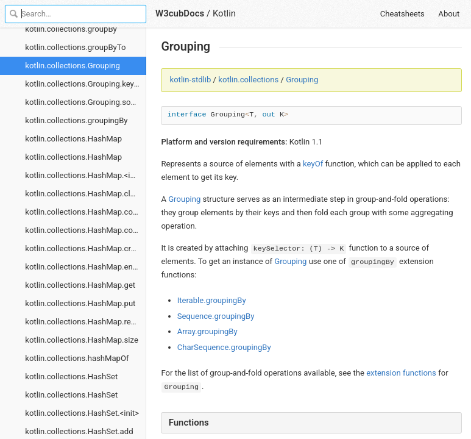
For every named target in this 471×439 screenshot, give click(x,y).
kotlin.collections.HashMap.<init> (84, 175)
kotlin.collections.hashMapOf (77, 358)
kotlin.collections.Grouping (72, 65)
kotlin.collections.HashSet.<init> (82, 413)
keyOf (313, 163)
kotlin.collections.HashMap (73, 138)
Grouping (302, 79)
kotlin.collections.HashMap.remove (85, 321)
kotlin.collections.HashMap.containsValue (85, 230)
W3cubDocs (179, 13)
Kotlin (224, 13)
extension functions (401, 372)
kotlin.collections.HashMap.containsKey (85, 211)
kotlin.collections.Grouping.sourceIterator (85, 102)
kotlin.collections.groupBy (71, 29)
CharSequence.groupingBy (224, 347)
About (448, 13)
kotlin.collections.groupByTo (75, 47)
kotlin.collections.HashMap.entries (85, 266)
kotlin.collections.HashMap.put (80, 303)
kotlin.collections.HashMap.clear (83, 193)
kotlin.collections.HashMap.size (81, 339)
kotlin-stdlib (190, 79)
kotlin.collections (248, 79)
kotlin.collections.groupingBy (76, 120)
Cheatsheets (402, 13)
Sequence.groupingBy (216, 316)
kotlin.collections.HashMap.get (80, 285)
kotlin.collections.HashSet (71, 376)
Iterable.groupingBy (211, 300)
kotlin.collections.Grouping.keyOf (83, 83)
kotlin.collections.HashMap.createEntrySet (85, 248)
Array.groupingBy (207, 331)
